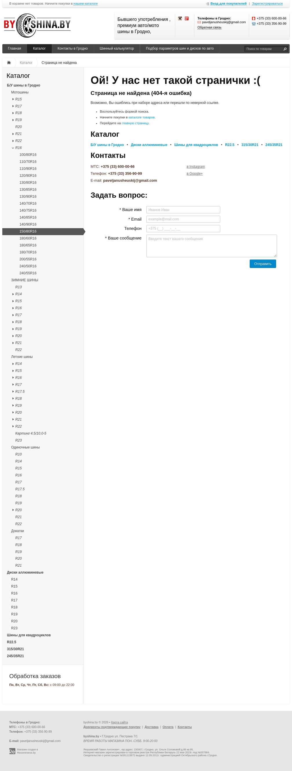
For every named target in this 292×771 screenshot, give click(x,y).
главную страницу (135, 123)
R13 (18, 287)
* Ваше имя (130, 209)
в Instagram (196, 167)
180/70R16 (27, 252)
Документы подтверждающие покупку (111, 727)
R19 (18, 120)
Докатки (17, 531)
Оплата (168, 727)
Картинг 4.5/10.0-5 (30, 433)
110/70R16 (27, 162)
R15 (18, 99)
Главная (14, 48)
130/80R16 (27, 183)
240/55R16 (27, 273)
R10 (18, 454)
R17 (18, 106)
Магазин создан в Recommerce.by (27, 751)
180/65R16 (27, 245)
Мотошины (19, 92)
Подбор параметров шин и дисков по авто (180, 48)
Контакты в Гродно (73, 48)
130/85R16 (27, 190)
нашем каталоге (86, 3)
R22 (18, 141)
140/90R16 (27, 224)
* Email (135, 219)
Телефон (133, 228)
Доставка (151, 727)
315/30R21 (15, 649)
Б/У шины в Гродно (23, 85)
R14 (18, 294)
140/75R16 (27, 210)
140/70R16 (27, 203)
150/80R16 (27, 231)
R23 (18, 440)
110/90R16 (27, 169)
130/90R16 (27, 196)
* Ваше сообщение (123, 238)
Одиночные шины (25, 447)
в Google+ (194, 174)
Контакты (185, 727)
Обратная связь (209, 27)
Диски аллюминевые (25, 572)
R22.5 (11, 642)
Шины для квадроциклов (29, 635)
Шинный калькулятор (117, 48)
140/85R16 (27, 217)
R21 (18, 134)
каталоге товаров (142, 117)
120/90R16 (27, 176)
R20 (18, 127)
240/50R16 (27, 266)
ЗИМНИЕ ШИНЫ (24, 280)
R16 (18, 148)
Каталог (39, 48)
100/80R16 (27, 155)
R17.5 (20, 392)
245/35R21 (15, 656)
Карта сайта (119, 722)
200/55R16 (27, 259)
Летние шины (22, 357)
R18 (18, 113)
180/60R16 (27, 238)
